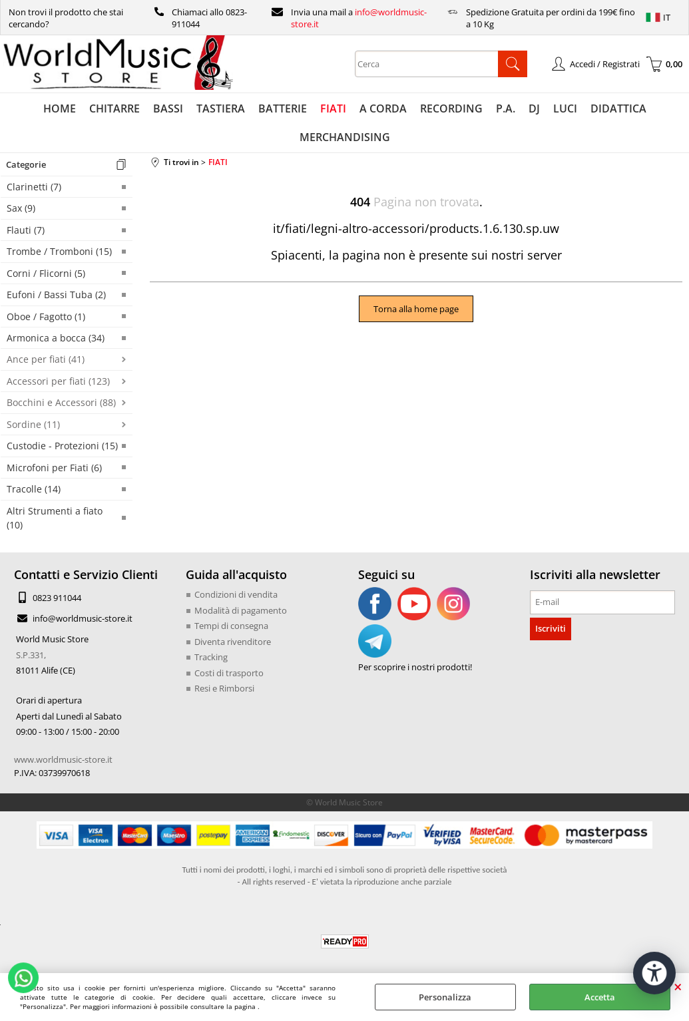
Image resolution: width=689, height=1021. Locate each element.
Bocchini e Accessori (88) (61, 402)
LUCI (565, 108)
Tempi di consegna (231, 626)
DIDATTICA (618, 108)
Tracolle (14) (34, 489)
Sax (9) (21, 208)
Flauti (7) (26, 230)
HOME (59, 108)
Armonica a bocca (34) (56, 337)
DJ (534, 108)
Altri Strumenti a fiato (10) (55, 518)
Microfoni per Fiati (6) (54, 467)
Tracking (211, 657)
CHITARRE (114, 108)
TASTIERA (220, 108)
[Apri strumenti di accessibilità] (654, 973)
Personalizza (445, 997)
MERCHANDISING (345, 137)
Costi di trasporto (229, 673)
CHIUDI (678, 986)
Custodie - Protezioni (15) (62, 445)
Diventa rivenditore (232, 642)
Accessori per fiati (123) (58, 381)
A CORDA (383, 108)
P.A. (505, 108)
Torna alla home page (416, 309)
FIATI (333, 108)
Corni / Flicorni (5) (46, 273)
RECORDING (451, 108)
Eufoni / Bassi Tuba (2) (56, 294)
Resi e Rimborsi (224, 688)
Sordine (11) (33, 424)
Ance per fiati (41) (46, 359)
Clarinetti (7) (34, 186)
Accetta (599, 997)
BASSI (168, 108)
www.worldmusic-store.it (63, 759)
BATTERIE (282, 108)
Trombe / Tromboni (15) (59, 251)
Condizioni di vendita (236, 594)
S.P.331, (31, 655)
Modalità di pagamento (240, 610)
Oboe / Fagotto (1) (46, 316)
